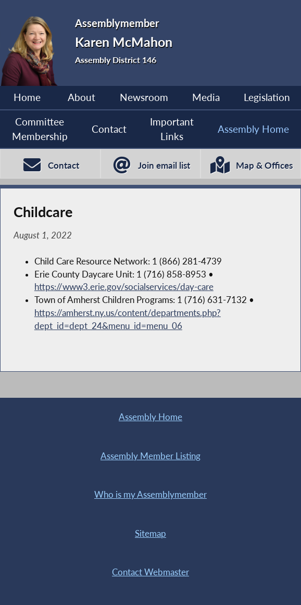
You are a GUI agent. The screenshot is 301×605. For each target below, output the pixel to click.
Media (206, 97)
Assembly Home (253, 129)
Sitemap (150, 533)
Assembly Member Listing (150, 456)
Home (27, 97)
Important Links (172, 129)
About (81, 97)
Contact (109, 129)
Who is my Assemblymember (150, 494)
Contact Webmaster (150, 572)
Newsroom (144, 97)
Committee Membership (40, 129)
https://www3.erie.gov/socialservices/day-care (124, 287)
